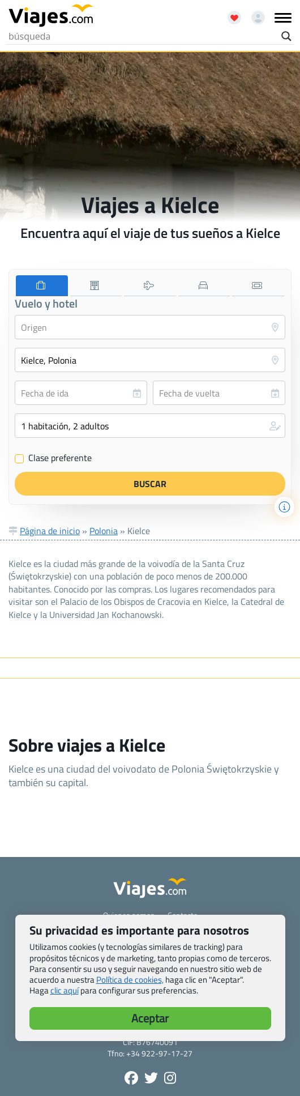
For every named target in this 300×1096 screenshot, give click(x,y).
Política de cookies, (130, 979)
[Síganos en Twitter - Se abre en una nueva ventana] (151, 1078)
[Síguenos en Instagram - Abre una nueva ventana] (170, 1078)
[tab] (42, 285)
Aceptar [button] (150, 1018)
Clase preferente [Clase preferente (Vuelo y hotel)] (53, 458)
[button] (150, 425)
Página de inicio (50, 531)
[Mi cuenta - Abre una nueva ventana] (254, 13)
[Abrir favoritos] (229, 13)
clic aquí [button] (64, 990)
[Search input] (142, 36)
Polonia (103, 531)
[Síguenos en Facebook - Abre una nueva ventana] (131, 1078)
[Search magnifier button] (286, 36)
